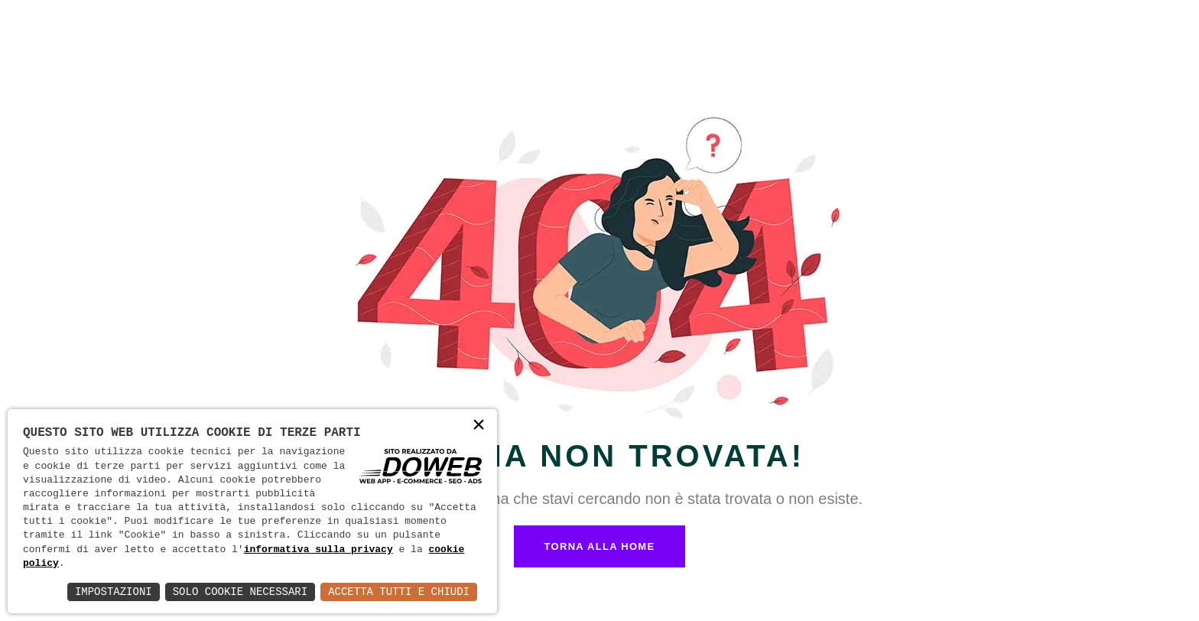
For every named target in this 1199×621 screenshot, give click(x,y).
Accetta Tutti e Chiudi (399, 591)
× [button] (479, 426)
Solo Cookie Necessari (240, 591)
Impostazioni (113, 591)
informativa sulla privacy (318, 550)
